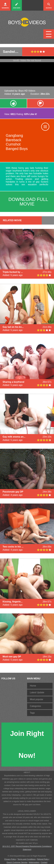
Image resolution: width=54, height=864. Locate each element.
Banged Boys (17, 149)
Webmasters (34, 862)
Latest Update (37, 692)
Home (33, 685)
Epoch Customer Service (17, 862)
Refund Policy (43, 859)
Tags (32, 713)
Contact (44, 862)
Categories (35, 706)
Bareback (13, 140)
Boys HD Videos (27, 91)
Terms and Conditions (26, 859)
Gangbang (14, 135)
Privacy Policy (10, 859)
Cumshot (13, 144)
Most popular (36, 699)
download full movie (28, 201)
